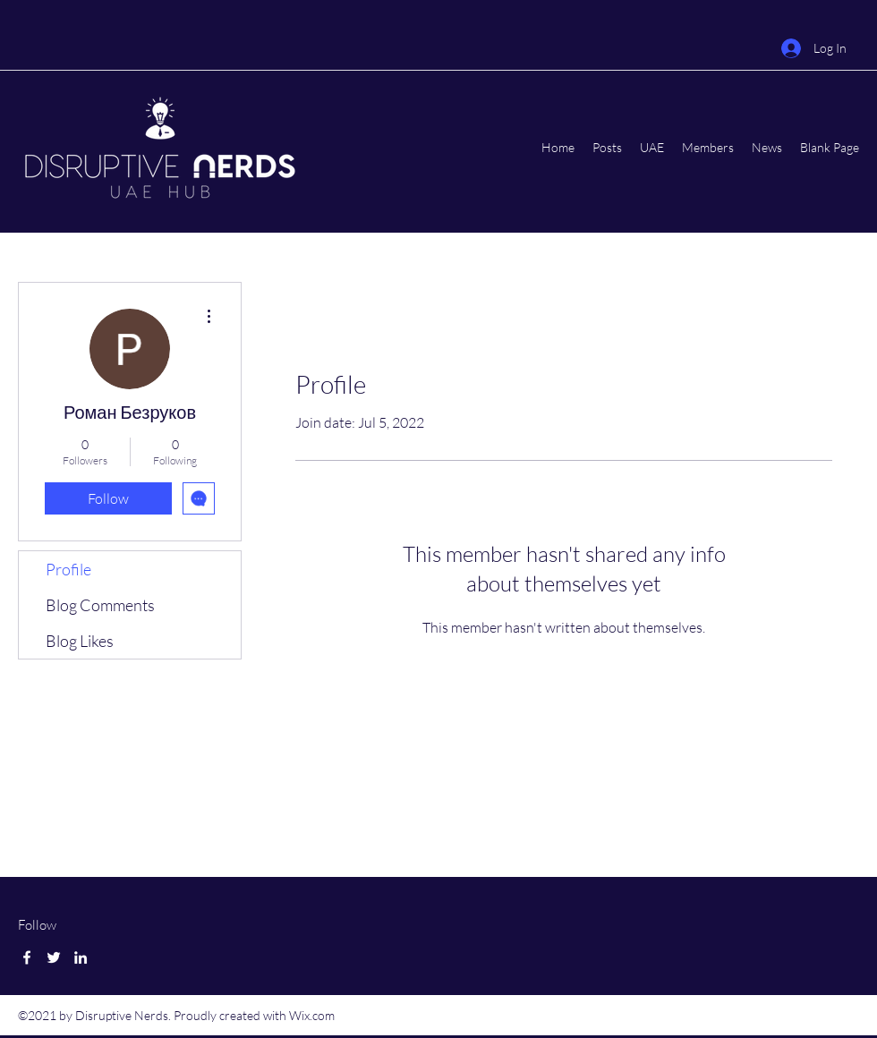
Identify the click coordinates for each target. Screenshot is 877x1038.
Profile (68, 569)
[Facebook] (27, 957)
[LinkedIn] (80, 957)
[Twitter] (54, 957)
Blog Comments (100, 605)
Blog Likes (80, 641)
